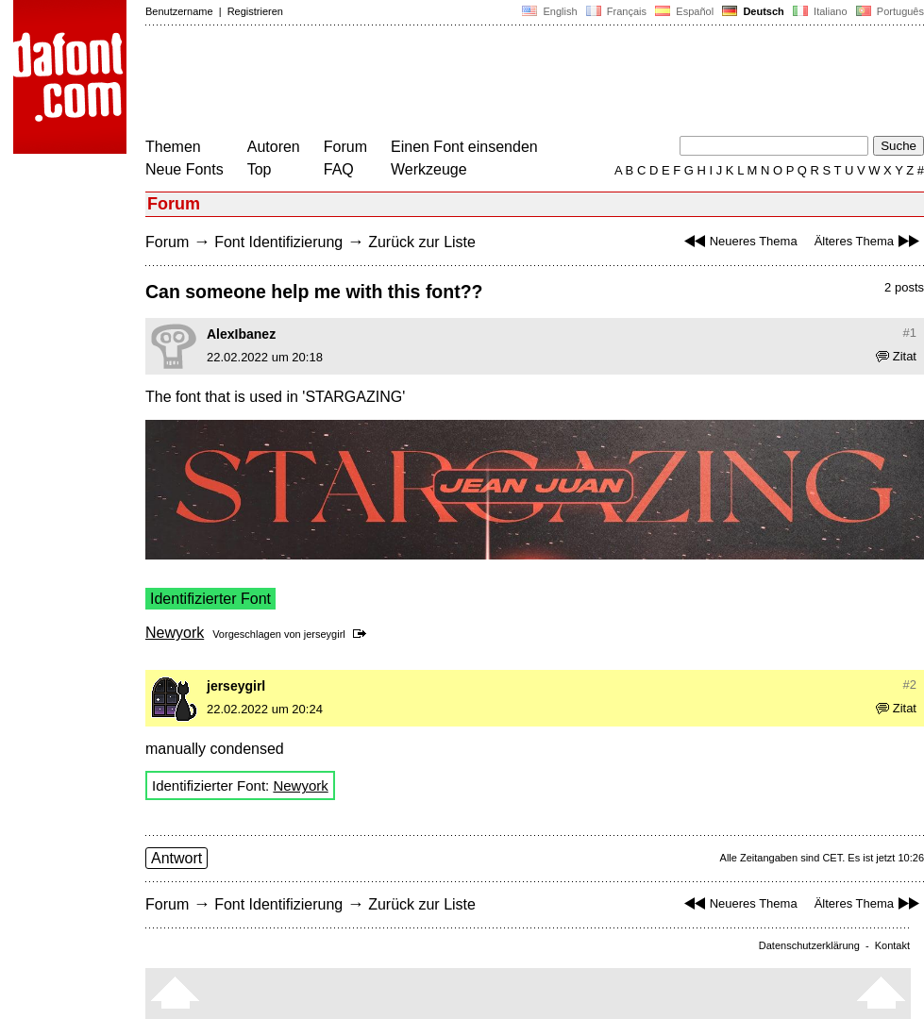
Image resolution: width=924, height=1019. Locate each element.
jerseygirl (324, 634)
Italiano (820, 11)
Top (259, 169)
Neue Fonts (184, 169)
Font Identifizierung (278, 242)
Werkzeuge (429, 169)
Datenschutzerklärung (809, 945)
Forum (345, 147)
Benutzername (179, 11)
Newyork (174, 633)
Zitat (896, 356)
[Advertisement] (488, 83)
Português (888, 11)
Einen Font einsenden (464, 147)
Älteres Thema (869, 241)
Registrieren (255, 11)
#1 (909, 333)
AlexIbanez (241, 334)
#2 (909, 684)
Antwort (176, 858)
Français (616, 11)
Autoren (273, 147)
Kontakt (892, 945)
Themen (173, 147)
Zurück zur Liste (422, 242)
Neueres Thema (739, 241)
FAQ (339, 169)
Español (684, 11)
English (549, 11)
